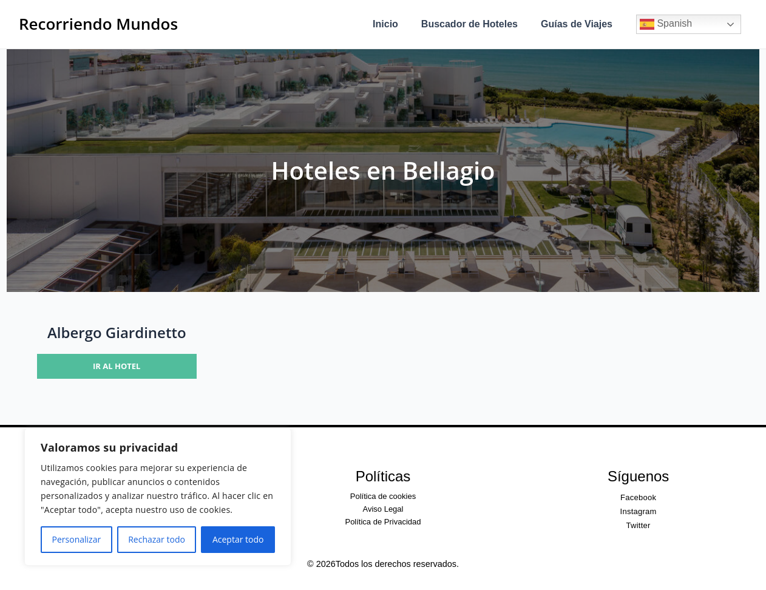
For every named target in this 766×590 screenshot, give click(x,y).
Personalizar (76, 539)
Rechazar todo (156, 539)
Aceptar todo (238, 539)
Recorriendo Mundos (98, 24)
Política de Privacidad (383, 521)
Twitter (638, 525)
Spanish (666, 24)
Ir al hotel (116, 366)
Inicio (394, 24)
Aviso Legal (382, 509)
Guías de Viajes (578, 24)
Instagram (638, 511)
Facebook (638, 497)
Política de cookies (383, 496)
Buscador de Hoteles (475, 24)
